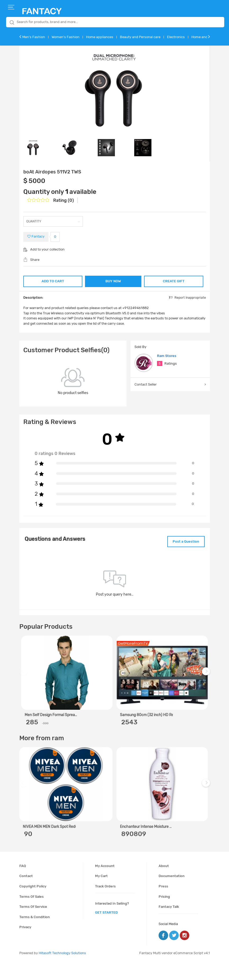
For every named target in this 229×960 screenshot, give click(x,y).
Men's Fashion (33, 37)
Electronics (176, 37)
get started (106, 911)
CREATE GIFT (174, 281)
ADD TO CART (52, 281)
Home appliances (99, 37)
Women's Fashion (65, 37)
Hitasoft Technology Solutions (62, 952)
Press (163, 885)
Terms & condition (34, 916)
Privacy (25, 926)
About (164, 865)
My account (105, 865)
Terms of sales (31, 896)
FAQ (22, 865)
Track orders (105, 885)
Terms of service (33, 906)
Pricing (164, 896)
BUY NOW (113, 281)
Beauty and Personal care (140, 37)
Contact (26, 875)
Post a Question (184, 541)
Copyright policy (32, 885)
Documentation (172, 875)
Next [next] (207, 673)
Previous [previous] (24, 673)
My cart (101, 875)
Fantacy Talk (169, 906)
